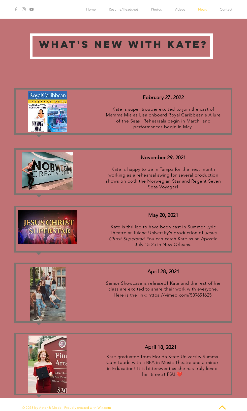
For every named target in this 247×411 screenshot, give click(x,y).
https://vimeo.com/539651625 (180, 295)
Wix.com (104, 407)
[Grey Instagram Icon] (23, 9)
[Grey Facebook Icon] (15, 9)
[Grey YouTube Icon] (31, 9)
